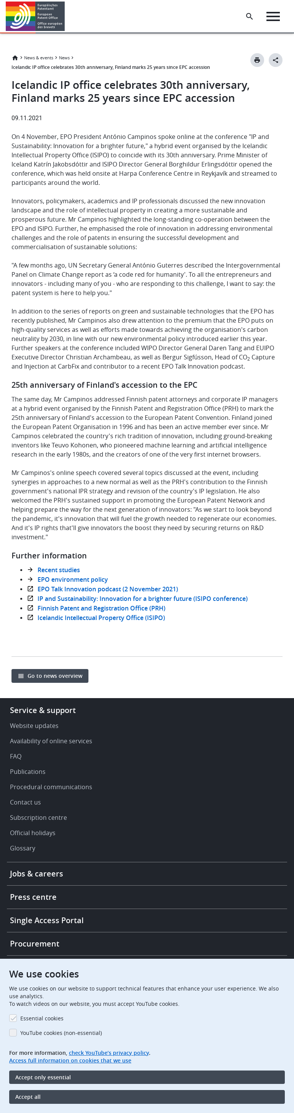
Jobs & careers (36, 873)
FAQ (15, 756)
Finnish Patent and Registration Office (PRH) (101, 608)
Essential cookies (42, 1018)
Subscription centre (38, 817)
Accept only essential (43, 1077)
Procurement (34, 943)
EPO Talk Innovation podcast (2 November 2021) (108, 589)
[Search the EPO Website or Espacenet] (249, 16)
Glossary (22, 848)
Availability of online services (51, 741)
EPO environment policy (73, 579)
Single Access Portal (47, 920)
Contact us (25, 802)
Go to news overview (55, 675)
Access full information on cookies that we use (70, 1060)
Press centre (33, 897)
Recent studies (59, 570)
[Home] (35, 16)
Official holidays (33, 833)
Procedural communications (51, 787)
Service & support (43, 710)
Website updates (34, 725)
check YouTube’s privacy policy (109, 1052)
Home (14, 57)
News (64, 57)
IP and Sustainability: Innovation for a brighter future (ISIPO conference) (143, 598)
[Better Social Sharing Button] (276, 60)
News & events (38, 57)
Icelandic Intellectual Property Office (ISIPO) (101, 618)
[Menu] (273, 16)
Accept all (28, 1096)
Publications (28, 771)
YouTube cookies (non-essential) (61, 1032)
